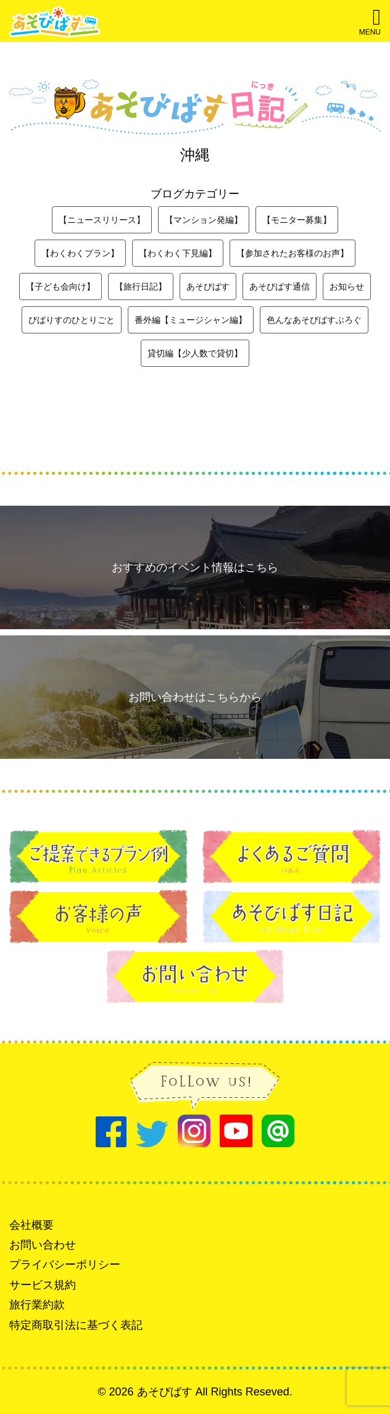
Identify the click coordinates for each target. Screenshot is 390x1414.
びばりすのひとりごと (71, 320)
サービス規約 (42, 1285)
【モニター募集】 (296, 220)
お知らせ (347, 286)
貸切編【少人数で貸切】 (195, 353)
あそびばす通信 (279, 286)
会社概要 (31, 1225)
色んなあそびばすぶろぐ (314, 320)
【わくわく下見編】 (178, 253)
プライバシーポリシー (64, 1264)
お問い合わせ (42, 1245)
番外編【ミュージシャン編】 (191, 320)
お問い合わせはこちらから (195, 697)
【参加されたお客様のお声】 (292, 253)
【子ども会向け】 (60, 286)
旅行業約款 (37, 1305)
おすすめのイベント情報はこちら (195, 567)
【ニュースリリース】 (102, 220)
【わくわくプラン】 (80, 253)
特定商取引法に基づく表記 (76, 1325)
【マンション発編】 (204, 220)
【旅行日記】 (141, 286)
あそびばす (208, 286)
